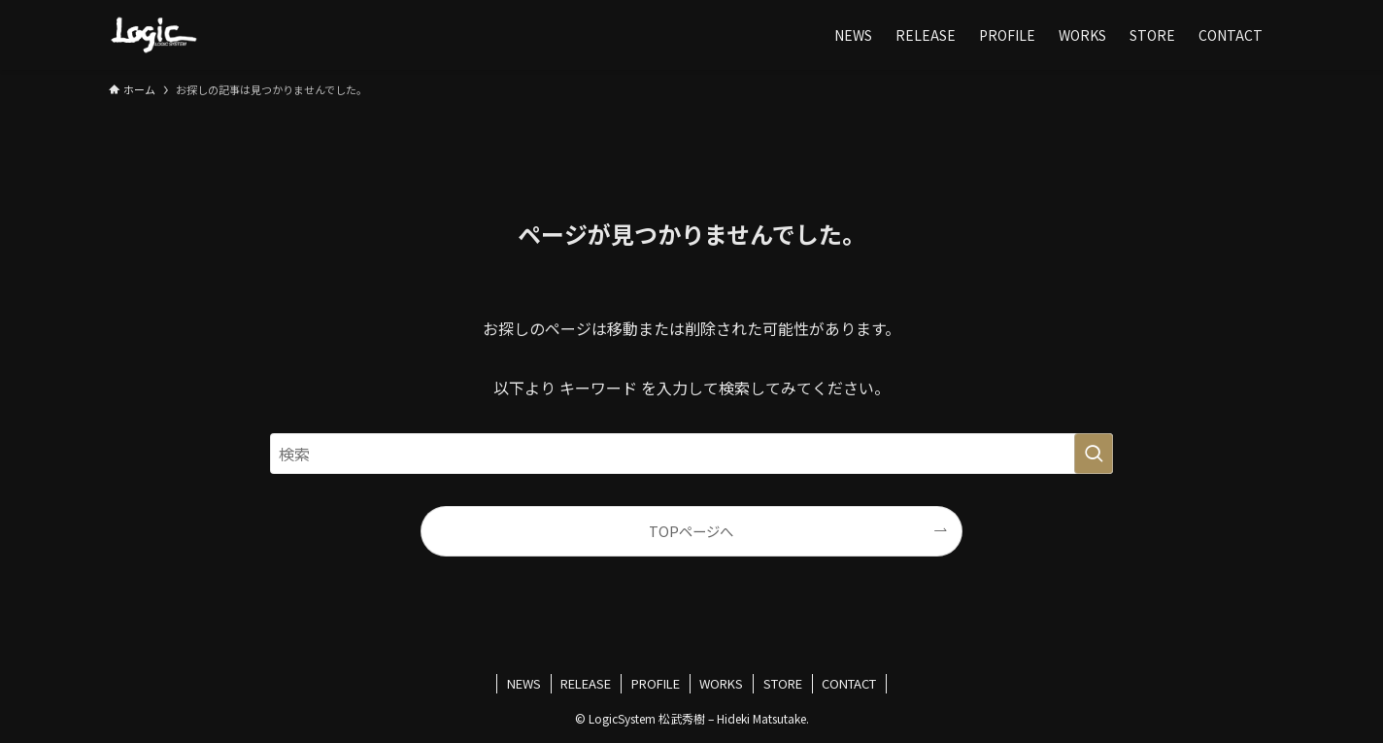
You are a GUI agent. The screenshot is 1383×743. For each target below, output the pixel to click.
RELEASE (585, 683)
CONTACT (849, 683)
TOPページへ (691, 531)
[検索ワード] (691, 453)
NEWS (524, 683)
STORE (782, 683)
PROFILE (655, 683)
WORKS (721, 683)
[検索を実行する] (1093, 453)
